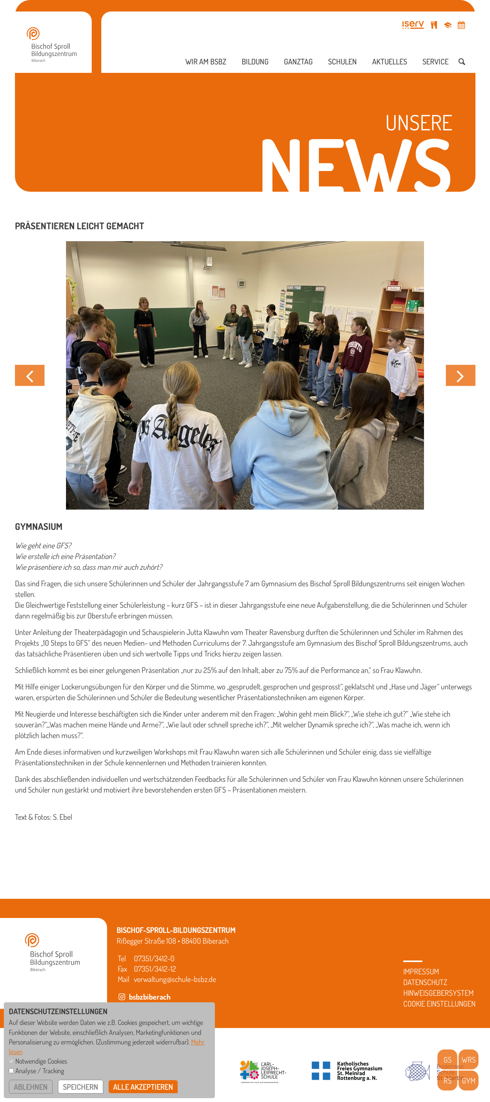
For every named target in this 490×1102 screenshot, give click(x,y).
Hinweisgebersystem (438, 993)
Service (435, 61)
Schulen (342, 61)
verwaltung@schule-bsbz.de (175, 979)
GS (448, 1059)
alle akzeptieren (143, 1087)
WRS (469, 1059)
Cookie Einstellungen (439, 1003)
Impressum (421, 971)
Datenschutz (425, 982)
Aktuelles (389, 61)
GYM (468, 1081)
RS (448, 1081)
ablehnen (31, 1087)
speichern (80, 1087)
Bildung (255, 61)
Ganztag (298, 61)
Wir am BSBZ (205, 61)
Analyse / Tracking (39, 1070)
